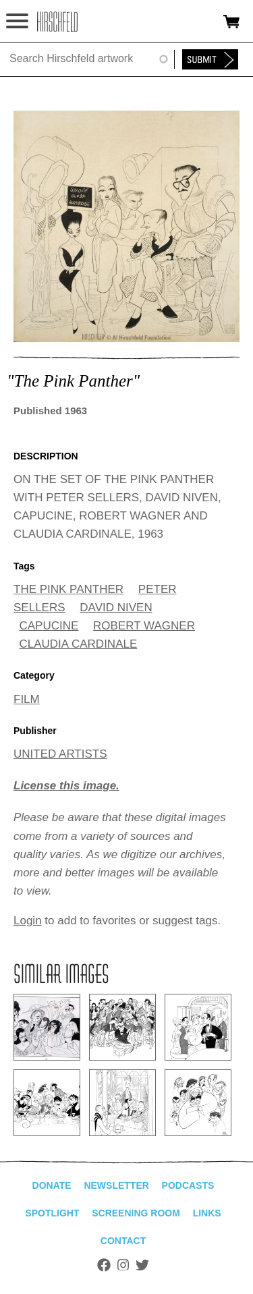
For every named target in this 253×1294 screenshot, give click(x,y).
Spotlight (52, 1213)
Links (207, 1213)
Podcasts (188, 1185)
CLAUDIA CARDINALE (79, 644)
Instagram (123, 1265)
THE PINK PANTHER (68, 589)
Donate (52, 1185)
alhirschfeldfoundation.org (57, 21)
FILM (26, 699)
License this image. (66, 785)
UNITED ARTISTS (60, 754)
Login (27, 920)
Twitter (142, 1265)
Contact (123, 1240)
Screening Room (136, 1213)
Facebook (104, 1265)
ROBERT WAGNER (144, 625)
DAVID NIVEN (116, 607)
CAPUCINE (49, 625)
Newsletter (116, 1185)
